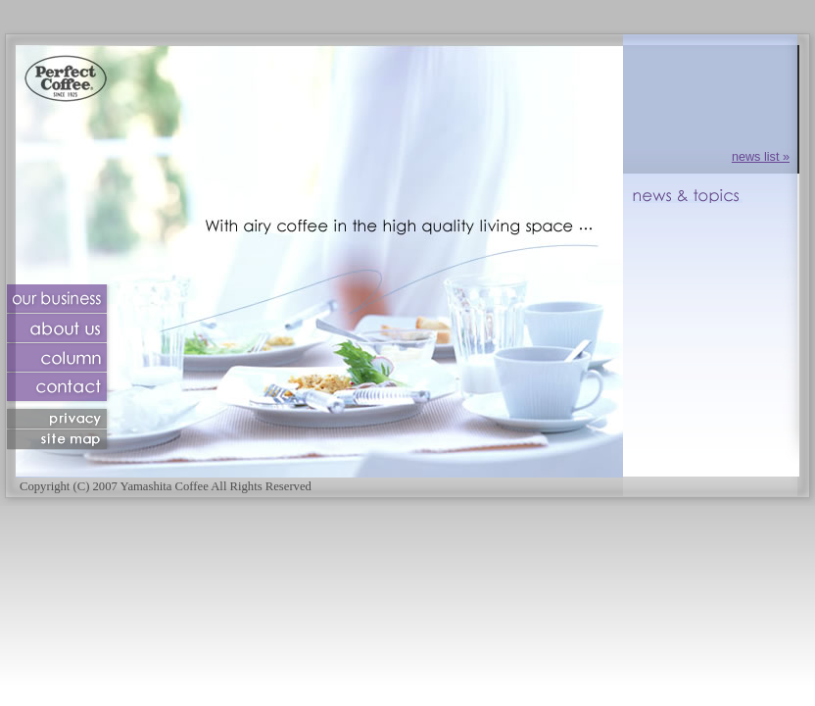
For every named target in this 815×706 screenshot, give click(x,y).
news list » (761, 157)
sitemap (60, 439)
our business (60, 299)
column (60, 358)
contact (60, 391)
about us (60, 328)
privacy (60, 419)
